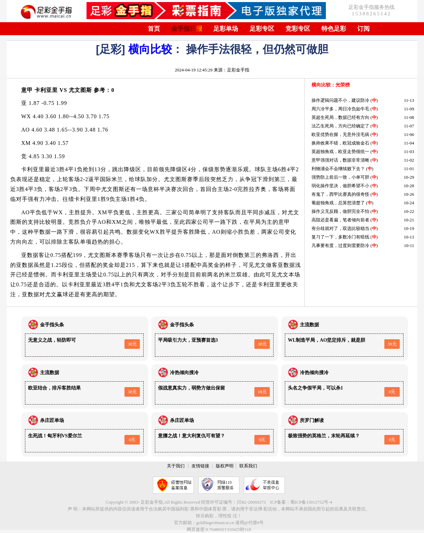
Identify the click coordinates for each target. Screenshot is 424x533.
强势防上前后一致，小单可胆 (340, 177)
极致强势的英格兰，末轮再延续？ (324, 435)
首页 (154, 28)
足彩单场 (225, 28)
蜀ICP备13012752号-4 (311, 502)
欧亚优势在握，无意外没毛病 (340, 134)
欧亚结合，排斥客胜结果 (54, 388)
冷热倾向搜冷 (184, 372)
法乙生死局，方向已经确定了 (340, 125)
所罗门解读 (312, 420)
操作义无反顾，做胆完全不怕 (340, 211)
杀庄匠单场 (52, 420)
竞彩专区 (298, 28)
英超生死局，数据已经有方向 (340, 117)
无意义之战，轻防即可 (52, 340)
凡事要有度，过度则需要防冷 (340, 245)
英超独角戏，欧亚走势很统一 (340, 151)
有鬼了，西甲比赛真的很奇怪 (340, 194)
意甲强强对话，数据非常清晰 (340, 160)
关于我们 (176, 465)
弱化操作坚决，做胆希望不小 (340, 185)
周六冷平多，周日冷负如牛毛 (340, 108)
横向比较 (150, 49)
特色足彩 (333, 28)
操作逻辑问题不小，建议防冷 (340, 100)
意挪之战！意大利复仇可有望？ (191, 435)
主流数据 (309, 324)
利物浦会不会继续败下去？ (338, 168)
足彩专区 (262, 28)
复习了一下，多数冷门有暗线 (340, 237)
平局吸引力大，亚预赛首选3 (188, 340)
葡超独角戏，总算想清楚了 (338, 202)
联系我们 (248, 465)
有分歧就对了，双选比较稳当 (340, 228)
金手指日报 (186, 28)
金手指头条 (52, 324)
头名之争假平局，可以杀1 (315, 388)
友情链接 (200, 465)
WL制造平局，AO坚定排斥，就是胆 (326, 340)
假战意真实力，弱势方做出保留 (191, 388)
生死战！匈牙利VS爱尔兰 (55, 435)
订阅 (363, 28)
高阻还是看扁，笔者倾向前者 (340, 219)
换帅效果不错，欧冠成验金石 (340, 143)
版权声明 (225, 465)
